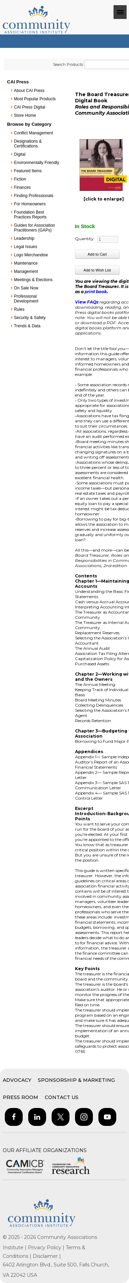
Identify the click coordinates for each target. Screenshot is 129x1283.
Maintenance (26, 263)
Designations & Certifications (28, 143)
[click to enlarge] (104, 199)
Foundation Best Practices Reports (30, 214)
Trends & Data (27, 326)
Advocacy (17, 1080)
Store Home (25, 115)
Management (26, 271)
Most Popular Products (35, 98)
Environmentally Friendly (36, 162)
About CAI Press (29, 90)
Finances (22, 187)
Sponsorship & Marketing (76, 1080)
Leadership (24, 238)
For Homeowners (30, 204)
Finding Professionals (34, 195)
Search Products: (68, 64)
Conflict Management (33, 133)
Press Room (20, 1097)
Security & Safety (30, 317)
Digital (19, 154)
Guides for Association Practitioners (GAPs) (34, 228)
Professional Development (26, 299)
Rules (19, 309)
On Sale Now (26, 288)
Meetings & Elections (33, 279)
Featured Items (28, 170)
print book (96, 291)
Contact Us (61, 1097)
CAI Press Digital (29, 107)
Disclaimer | (47, 1256)
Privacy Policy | (47, 1247)
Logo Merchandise (31, 255)
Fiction (20, 179)
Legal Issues (25, 246)
